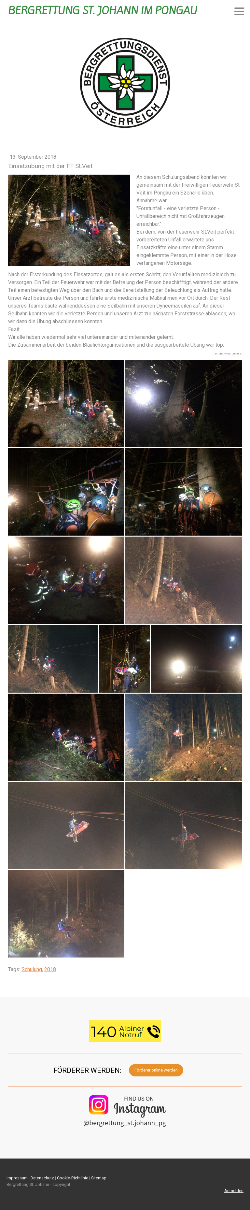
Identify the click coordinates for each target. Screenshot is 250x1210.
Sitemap (98, 1177)
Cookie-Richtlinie (72, 1177)
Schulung (31, 969)
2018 (50, 969)
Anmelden (233, 1190)
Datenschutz (42, 1177)
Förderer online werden (156, 1070)
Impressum (17, 1177)
